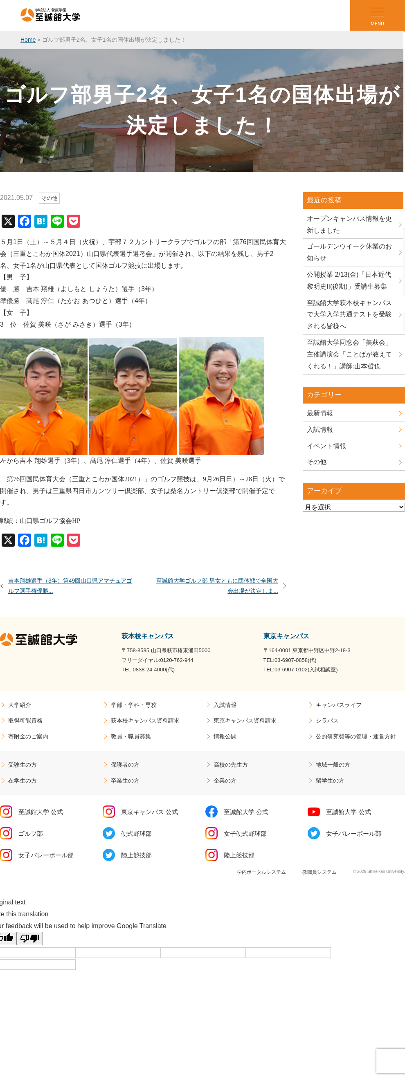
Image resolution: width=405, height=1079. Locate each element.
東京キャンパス (286, 636)
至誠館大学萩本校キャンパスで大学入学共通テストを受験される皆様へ (349, 314)
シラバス (327, 720)
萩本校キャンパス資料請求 (145, 720)
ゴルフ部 (30, 833)
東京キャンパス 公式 (149, 811)
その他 (316, 461)
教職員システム (319, 872)
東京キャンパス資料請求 (245, 720)
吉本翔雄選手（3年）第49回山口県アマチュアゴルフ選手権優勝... (70, 585)
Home (28, 39)
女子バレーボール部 (353, 833)
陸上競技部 (136, 855)
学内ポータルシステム (261, 872)
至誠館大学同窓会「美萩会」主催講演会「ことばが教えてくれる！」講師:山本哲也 (349, 354)
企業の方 (225, 780)
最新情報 (320, 413)
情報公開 (225, 736)
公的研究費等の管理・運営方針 (356, 736)
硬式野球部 (136, 833)
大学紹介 (19, 705)
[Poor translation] (30, 938)
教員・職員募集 (131, 736)
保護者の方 (125, 764)
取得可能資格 (25, 720)
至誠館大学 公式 (40, 811)
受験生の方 (22, 764)
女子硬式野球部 (245, 833)
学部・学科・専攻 (134, 705)
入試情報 (320, 429)
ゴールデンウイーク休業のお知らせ (349, 252)
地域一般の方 (333, 764)
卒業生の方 (125, 780)
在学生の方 (22, 780)
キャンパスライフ (339, 705)
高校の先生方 (231, 764)
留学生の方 (330, 780)
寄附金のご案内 (28, 736)
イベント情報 (326, 445)
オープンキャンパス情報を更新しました (349, 224)
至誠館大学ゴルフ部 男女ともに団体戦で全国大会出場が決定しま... (217, 585)
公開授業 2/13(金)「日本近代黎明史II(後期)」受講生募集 (349, 280)
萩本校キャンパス (148, 636)
